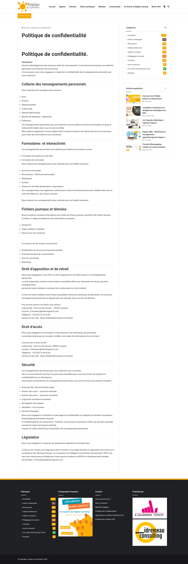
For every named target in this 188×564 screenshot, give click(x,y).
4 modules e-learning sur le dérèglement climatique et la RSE (154, 110)
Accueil (52, 7)
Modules (102, 7)
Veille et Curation (134, 52)
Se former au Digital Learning (136, 7)
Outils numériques (87, 7)
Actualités (132, 35)
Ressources (132, 44)
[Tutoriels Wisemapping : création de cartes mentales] (133, 148)
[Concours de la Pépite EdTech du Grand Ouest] (133, 99)
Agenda (62, 7)
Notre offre (156, 7)
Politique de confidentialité (105, 511)
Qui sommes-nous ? (103, 499)
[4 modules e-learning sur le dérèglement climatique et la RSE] (133, 111)
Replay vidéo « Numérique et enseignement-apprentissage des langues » (154, 134)
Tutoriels (72, 7)
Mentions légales (102, 507)
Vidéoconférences (135, 48)
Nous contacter (101, 503)
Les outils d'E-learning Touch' (139, 69)
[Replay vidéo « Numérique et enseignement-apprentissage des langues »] (133, 135)
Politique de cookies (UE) (105, 519)
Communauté (114, 7)
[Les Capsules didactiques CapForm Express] (133, 124)
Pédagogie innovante (136, 56)
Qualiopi (131, 73)
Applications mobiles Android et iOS (109, 515)
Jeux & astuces (134, 64)
